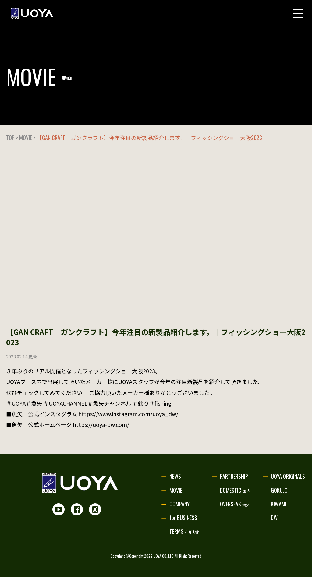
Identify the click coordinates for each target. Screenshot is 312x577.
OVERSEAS (235, 504)
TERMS (184, 531)
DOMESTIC (235, 490)
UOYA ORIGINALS (288, 476)
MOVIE (175, 490)
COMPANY (179, 504)
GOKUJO (279, 490)
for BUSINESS (183, 518)
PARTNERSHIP (234, 476)
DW (274, 518)
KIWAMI (278, 504)
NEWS (175, 476)
